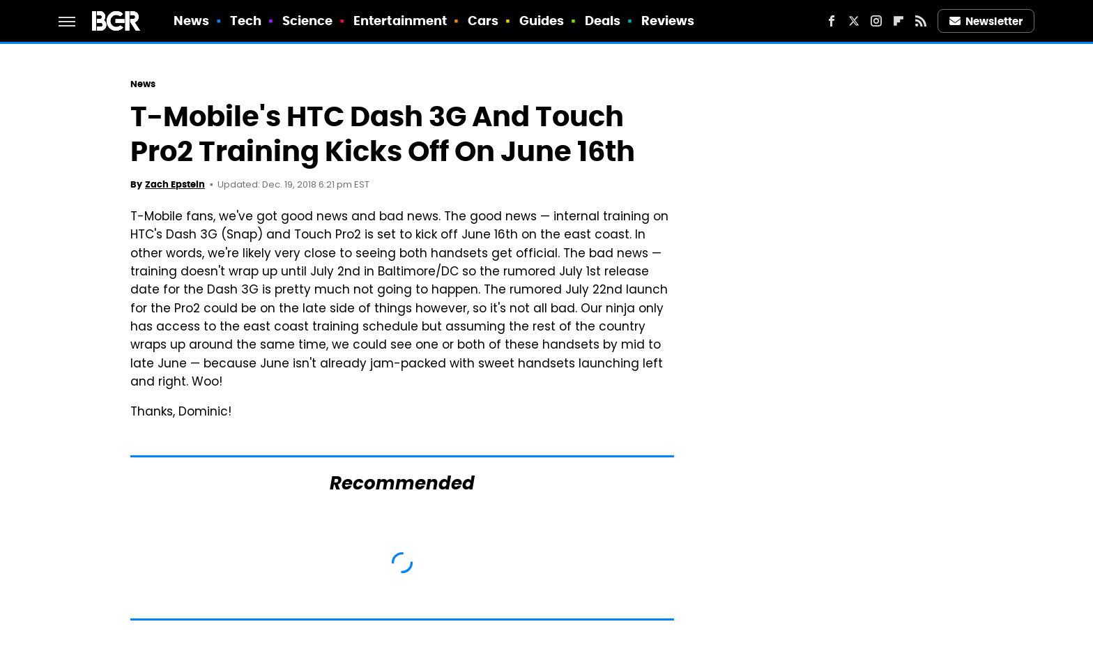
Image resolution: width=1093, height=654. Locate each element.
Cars (483, 21)
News (191, 21)
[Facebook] (831, 20)
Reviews (668, 21)
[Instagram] (876, 20)
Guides (542, 21)
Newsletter (986, 21)
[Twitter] (853, 20)
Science (307, 21)
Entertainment (400, 21)
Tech (245, 21)
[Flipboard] (898, 20)
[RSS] (920, 20)
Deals (603, 21)
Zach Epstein (175, 184)
